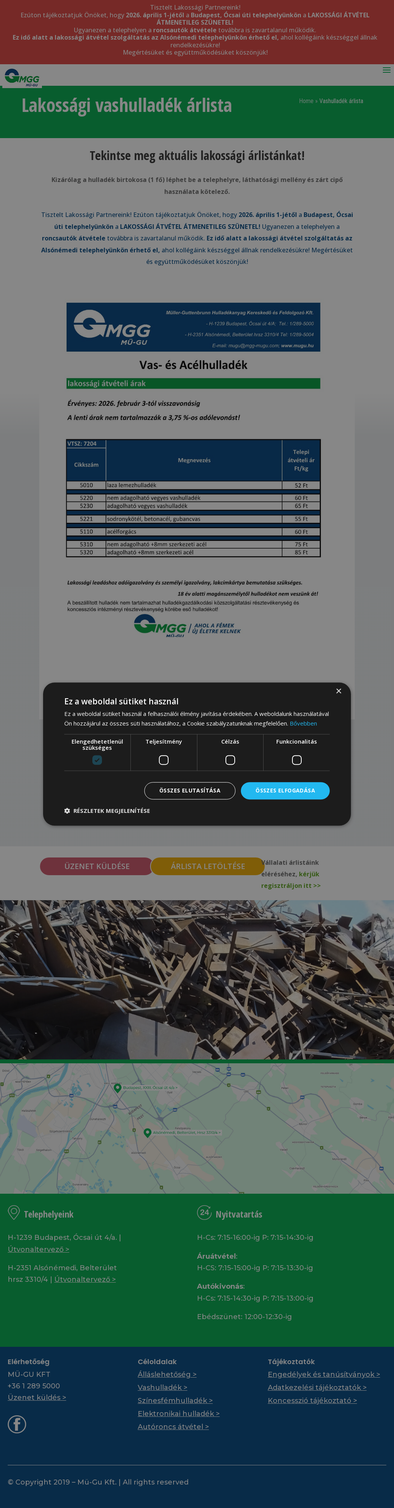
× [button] (338, 691)
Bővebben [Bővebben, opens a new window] (303, 723)
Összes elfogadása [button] (285, 790)
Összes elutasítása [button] (189, 790)
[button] (107, 810)
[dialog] (197, 754)
